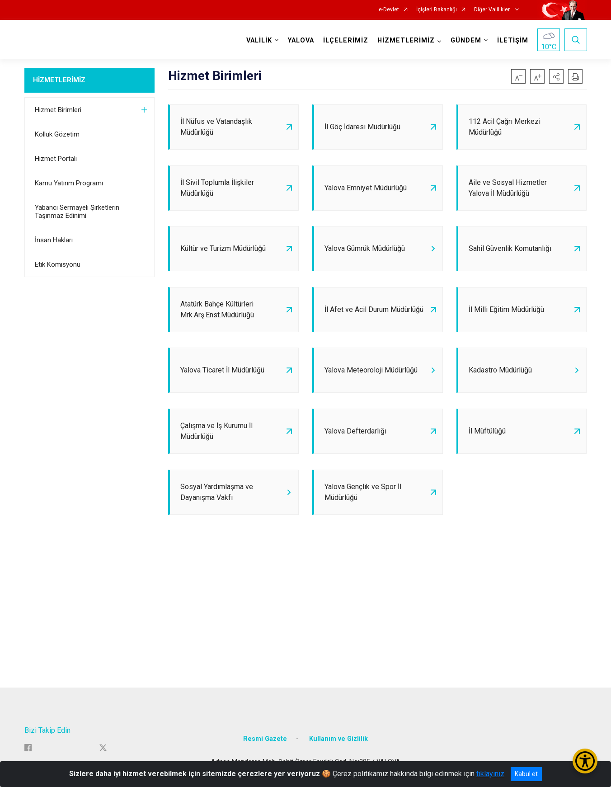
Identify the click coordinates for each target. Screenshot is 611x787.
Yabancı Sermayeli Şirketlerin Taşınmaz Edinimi (77, 211)
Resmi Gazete (265, 740)
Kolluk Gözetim (57, 134)
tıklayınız (490, 773)
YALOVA (301, 40)
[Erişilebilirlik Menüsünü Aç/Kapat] (585, 761)
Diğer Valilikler (492, 10)
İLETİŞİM (512, 40)
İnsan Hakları (54, 240)
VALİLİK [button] (259, 40)
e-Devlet (389, 10)
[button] (556, 76)
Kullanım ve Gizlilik (338, 740)
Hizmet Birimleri (58, 110)
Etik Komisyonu (57, 264)
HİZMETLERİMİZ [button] (406, 40)
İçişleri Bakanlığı (436, 10)
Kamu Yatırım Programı (69, 183)
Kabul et (526, 774)
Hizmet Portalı (56, 159)
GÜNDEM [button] (466, 40)
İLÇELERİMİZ (345, 40)
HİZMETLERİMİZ (59, 80)
